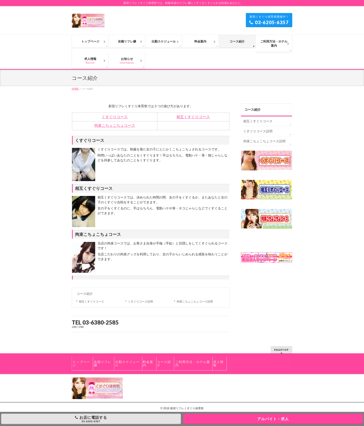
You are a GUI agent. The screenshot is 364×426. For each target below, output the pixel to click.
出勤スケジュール (127, 363)
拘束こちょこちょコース (114, 125)
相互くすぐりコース (193, 117)
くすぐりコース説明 (140, 301)
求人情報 (218, 363)
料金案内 (148, 363)
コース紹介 (85, 294)
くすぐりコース (115, 117)
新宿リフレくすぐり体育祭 (187, 408)
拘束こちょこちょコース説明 (195, 301)
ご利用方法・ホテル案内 (192, 363)
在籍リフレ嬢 (102, 363)
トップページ (81, 363)
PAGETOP (281, 349)
